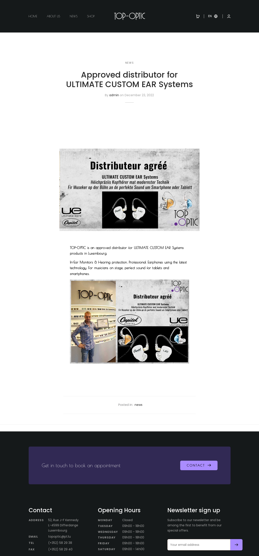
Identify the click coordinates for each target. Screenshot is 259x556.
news (129, 63)
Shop (90, 16)
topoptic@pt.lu (59, 536)
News (74, 16)
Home (32, 16)
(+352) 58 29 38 (60, 543)
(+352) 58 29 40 (60, 549)
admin (114, 95)
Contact (196, 465)
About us (53, 16)
